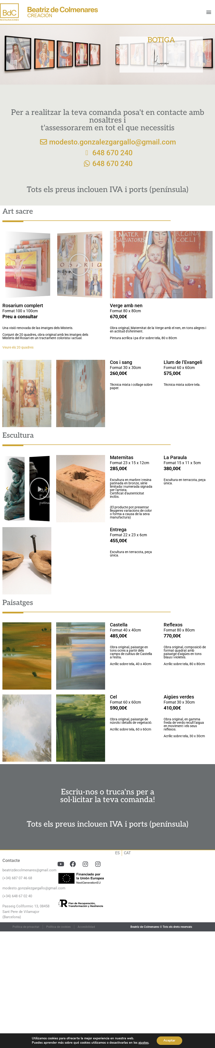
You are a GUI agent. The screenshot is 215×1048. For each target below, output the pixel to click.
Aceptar (169, 1040)
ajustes (143, 1043)
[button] (209, 12)
